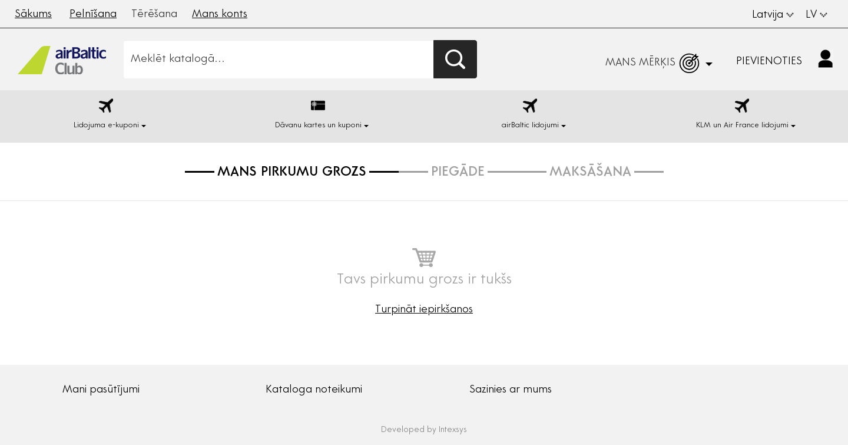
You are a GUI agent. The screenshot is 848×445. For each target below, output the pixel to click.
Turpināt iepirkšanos (424, 310)
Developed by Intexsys (424, 430)
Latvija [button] (773, 15)
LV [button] (816, 15)
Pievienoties (769, 62)
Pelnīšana (93, 14)
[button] (783, 59)
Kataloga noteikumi (314, 390)
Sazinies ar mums (510, 390)
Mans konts (219, 14)
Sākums (33, 14)
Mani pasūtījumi (101, 390)
